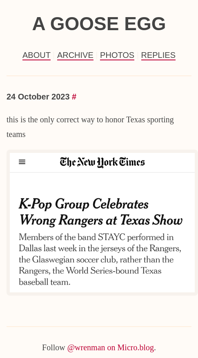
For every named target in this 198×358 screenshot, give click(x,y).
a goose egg (99, 23)
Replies (158, 55)
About (36, 55)
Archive (75, 55)
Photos (117, 55)
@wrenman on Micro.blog (110, 347)
